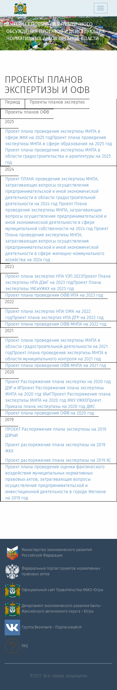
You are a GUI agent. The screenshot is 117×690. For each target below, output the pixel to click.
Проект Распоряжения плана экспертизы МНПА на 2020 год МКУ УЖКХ (58, 397)
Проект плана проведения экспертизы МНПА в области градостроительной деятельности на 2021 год (56, 346)
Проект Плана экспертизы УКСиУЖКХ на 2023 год (53, 285)
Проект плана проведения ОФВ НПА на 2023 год (54, 295)
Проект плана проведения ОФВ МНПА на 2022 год (55, 324)
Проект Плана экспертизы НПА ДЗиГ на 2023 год (58, 279)
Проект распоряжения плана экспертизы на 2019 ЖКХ (55, 448)
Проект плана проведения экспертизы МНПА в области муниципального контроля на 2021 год (56, 356)
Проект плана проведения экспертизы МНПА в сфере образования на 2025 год (58, 140)
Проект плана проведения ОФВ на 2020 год (49, 413)
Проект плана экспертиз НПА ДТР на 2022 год (58, 317)
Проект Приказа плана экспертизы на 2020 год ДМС (53, 403)
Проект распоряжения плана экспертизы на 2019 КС (58, 460)
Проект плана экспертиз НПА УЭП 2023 (44, 276)
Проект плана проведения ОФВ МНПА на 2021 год (55, 365)
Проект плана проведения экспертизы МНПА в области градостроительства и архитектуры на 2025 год (58, 156)
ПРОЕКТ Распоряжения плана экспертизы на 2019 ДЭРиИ (55, 432)
